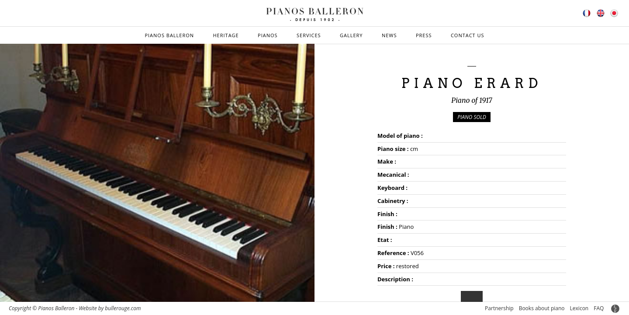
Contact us (467, 35)
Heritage (225, 35)
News (389, 35)
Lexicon (579, 308)
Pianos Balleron (169, 35)
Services (309, 35)
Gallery (351, 35)
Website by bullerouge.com (110, 308)
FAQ (599, 308)
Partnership (499, 308)
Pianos (268, 35)
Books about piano (542, 308)
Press (424, 35)
